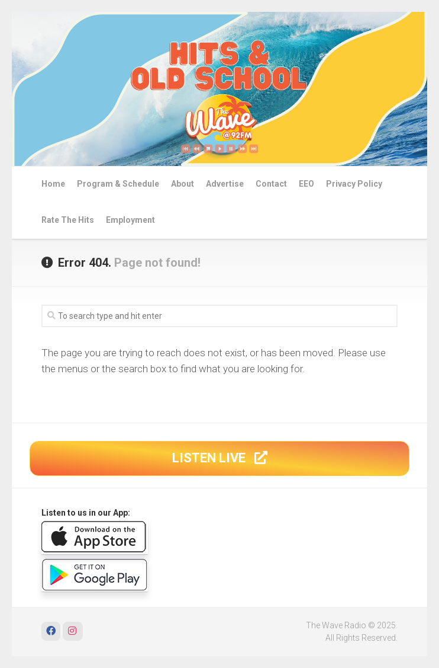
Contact (271, 183)
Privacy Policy (354, 183)
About (182, 183)
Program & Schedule (118, 183)
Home (53, 183)
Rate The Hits (67, 220)
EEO (306, 183)
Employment (130, 220)
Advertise (225, 183)
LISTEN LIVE (219, 457)
